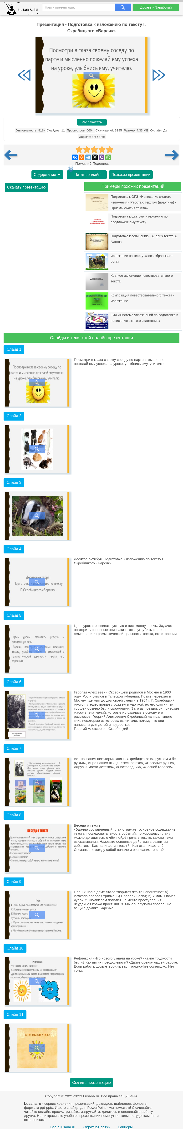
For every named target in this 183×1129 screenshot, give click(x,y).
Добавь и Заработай (156, 7)
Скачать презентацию (26, 187)
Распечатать (92, 122)
